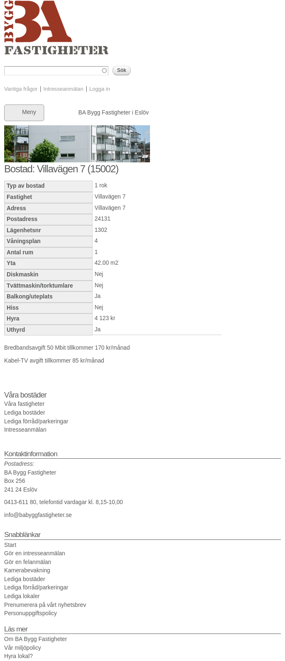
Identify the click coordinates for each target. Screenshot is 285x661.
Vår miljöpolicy (22, 648)
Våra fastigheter (24, 404)
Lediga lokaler (22, 596)
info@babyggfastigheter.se (38, 515)
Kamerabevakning (27, 570)
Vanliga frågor (21, 89)
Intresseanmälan (63, 89)
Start (10, 545)
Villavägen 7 (110, 197)
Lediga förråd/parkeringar (36, 421)
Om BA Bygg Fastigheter (35, 639)
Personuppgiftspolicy (30, 613)
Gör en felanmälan (27, 562)
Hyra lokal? (18, 656)
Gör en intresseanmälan (34, 553)
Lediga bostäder (24, 413)
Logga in (99, 89)
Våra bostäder (25, 395)
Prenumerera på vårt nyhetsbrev (45, 605)
